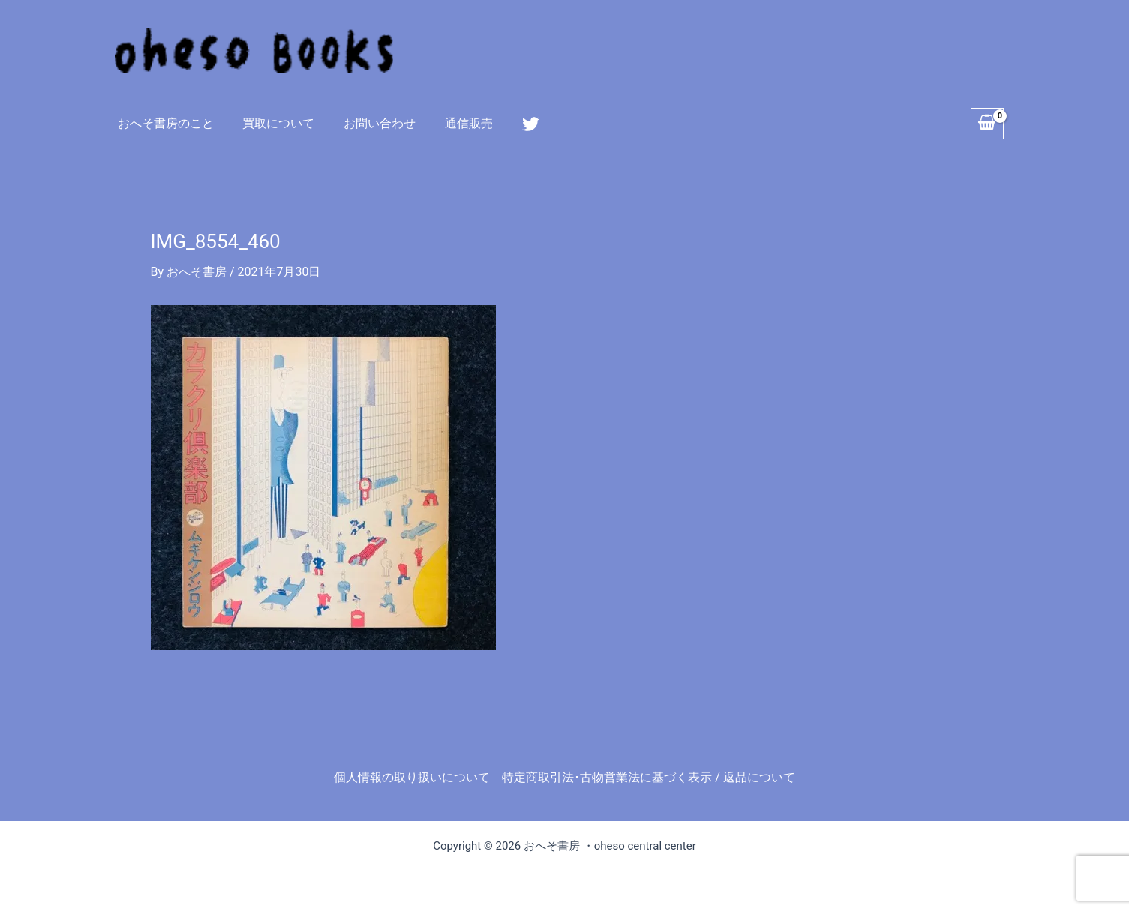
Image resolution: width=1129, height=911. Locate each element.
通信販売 (452, 123)
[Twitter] (511, 124)
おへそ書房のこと (164, 123)
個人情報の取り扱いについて (412, 777)
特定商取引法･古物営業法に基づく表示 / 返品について (648, 777)
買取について (272, 123)
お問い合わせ (368, 123)
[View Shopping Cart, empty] (987, 123)
